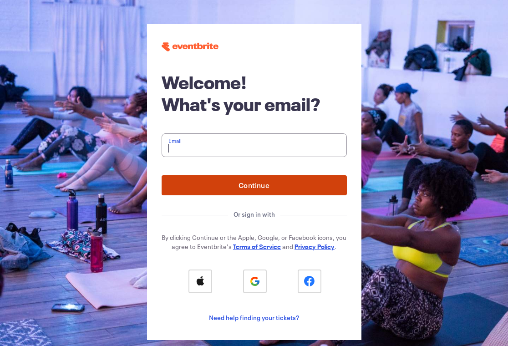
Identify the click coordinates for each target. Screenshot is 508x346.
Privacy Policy (315, 246)
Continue (254, 185)
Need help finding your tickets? (254, 317)
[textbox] (254, 145)
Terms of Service (257, 246)
